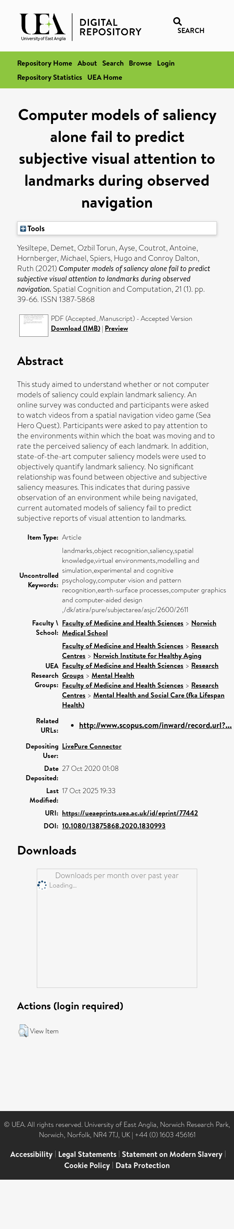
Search (113, 63)
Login (166, 63)
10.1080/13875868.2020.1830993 (114, 825)
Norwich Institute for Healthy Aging (147, 655)
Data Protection (143, 1165)
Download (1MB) (75, 328)
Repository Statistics (49, 77)
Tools (32, 228)
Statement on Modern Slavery (172, 1154)
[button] (23, 1030)
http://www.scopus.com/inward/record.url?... (155, 725)
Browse (140, 63)
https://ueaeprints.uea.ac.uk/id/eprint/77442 (130, 813)
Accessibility (31, 1154)
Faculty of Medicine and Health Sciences (123, 623)
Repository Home (44, 63)
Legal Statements (87, 1154)
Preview (116, 328)
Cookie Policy (87, 1165)
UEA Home (104, 77)
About (87, 63)
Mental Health (113, 675)
